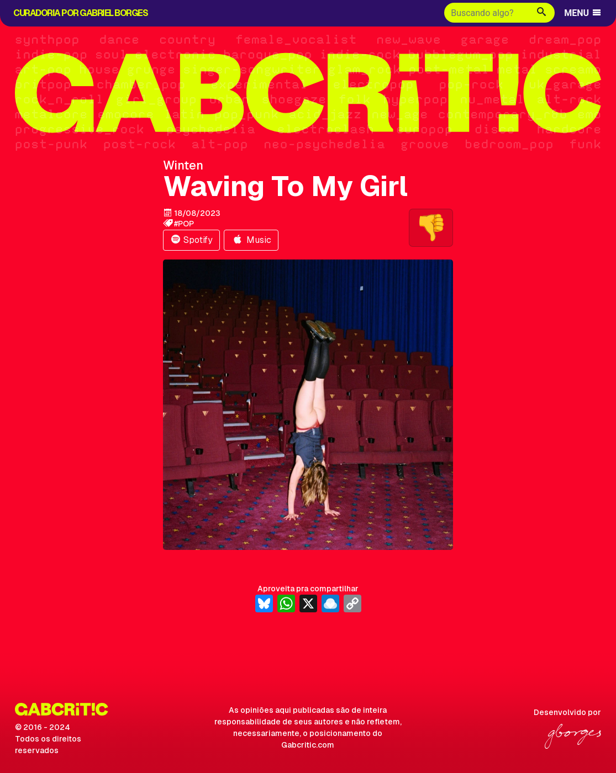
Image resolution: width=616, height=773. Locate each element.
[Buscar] (486, 13)
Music (251, 240)
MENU (583, 13)
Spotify (191, 240)
